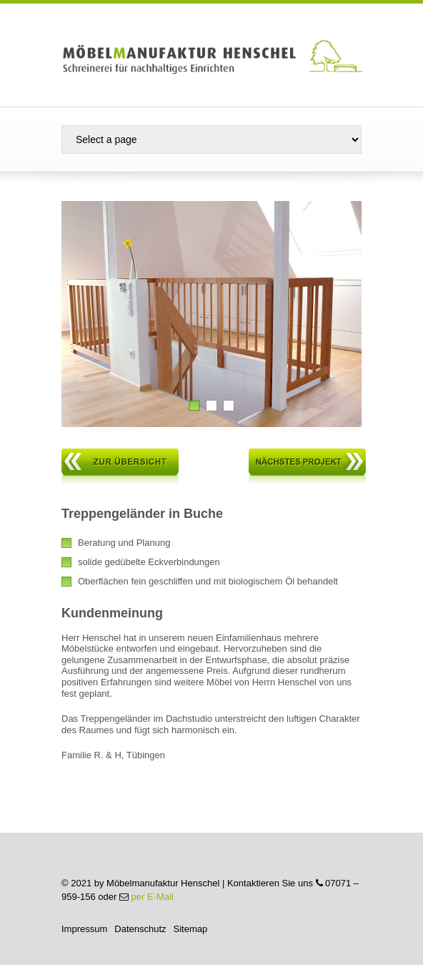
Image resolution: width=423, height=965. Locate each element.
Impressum (84, 929)
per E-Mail (152, 896)
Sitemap (191, 929)
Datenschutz (140, 929)
